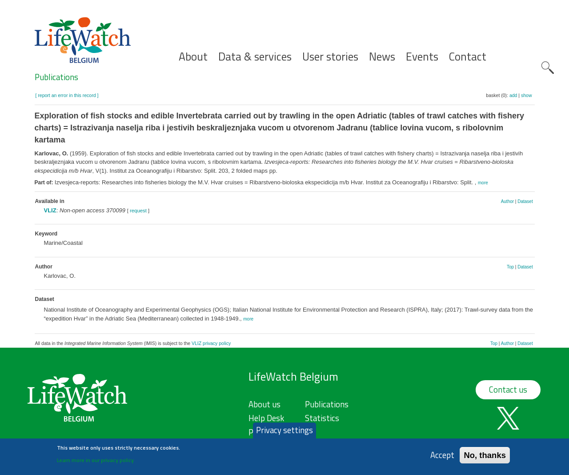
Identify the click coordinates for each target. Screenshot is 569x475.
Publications (56, 77)
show (526, 95)
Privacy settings (284, 433)
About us (264, 404)
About (193, 57)
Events (422, 57)
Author (507, 201)
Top (510, 266)
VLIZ (50, 210)
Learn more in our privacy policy (95, 463)
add (513, 95)
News (382, 57)
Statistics (322, 418)
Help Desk (266, 418)
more (483, 182)
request (138, 210)
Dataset (525, 201)
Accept (442, 458)
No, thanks (485, 458)
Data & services (255, 57)
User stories (330, 57)
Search (548, 68)
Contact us (508, 389)
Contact (467, 57)
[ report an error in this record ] (67, 95)
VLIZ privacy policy (211, 343)
